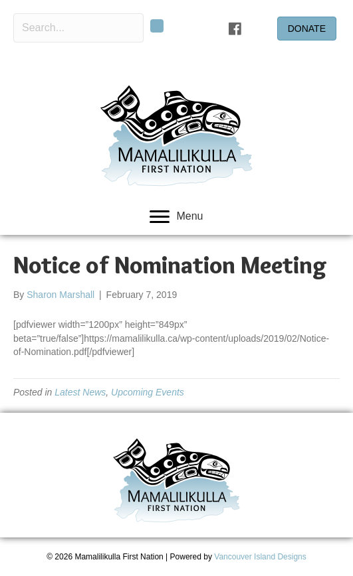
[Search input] (78, 27)
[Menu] (176, 217)
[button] (157, 26)
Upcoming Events (147, 392)
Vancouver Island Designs (260, 556)
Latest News (80, 392)
